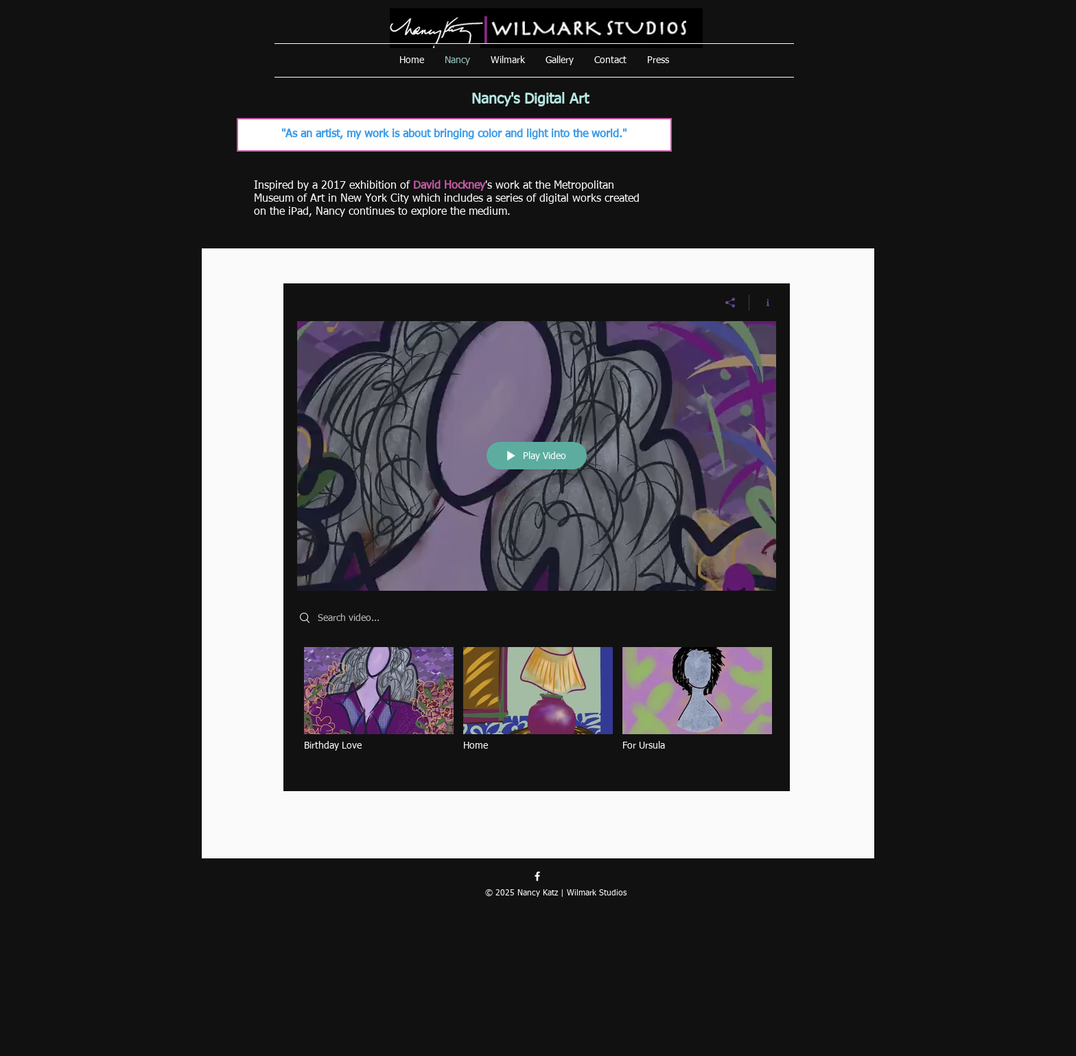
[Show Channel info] (762, 302)
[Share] (730, 302)
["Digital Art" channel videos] (536, 709)
